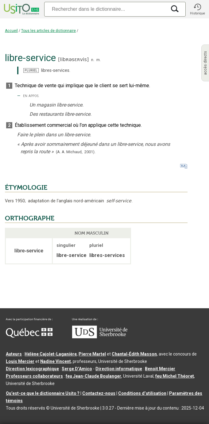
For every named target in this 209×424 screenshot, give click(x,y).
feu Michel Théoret (174, 376)
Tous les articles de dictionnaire (48, 31)
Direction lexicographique (32, 368)
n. (92, 59)
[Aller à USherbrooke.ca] (99, 336)
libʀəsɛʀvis (73, 59)
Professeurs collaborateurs (34, 376)
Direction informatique (118, 368)
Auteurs (14, 354)
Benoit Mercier (160, 368)
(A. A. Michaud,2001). (75, 152)
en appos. (31, 95)
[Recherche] (105, 9)
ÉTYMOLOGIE (26, 187)
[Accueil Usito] (21, 9)
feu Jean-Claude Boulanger (93, 376)
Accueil (11, 31)
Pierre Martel (92, 354)
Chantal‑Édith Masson (134, 354)
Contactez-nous (98, 393)
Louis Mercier (20, 361)
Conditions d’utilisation (142, 393)
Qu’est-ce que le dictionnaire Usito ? (42, 393)
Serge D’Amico (77, 368)
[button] (197, 9)
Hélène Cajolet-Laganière (51, 354)
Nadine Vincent (55, 361)
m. (98, 59)
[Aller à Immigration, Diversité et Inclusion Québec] (29, 336)
